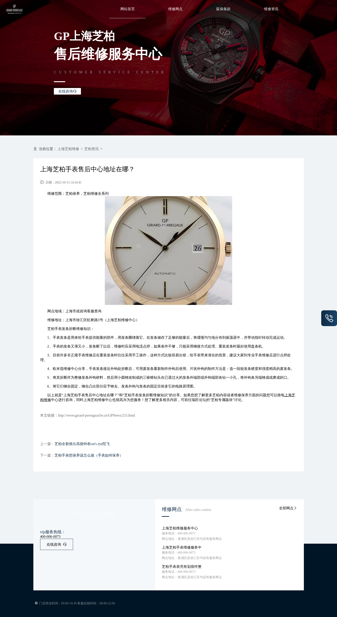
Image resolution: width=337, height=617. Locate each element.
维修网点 (175, 9)
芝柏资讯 (91, 149)
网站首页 (127, 9)
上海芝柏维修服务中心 (180, 528)
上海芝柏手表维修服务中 (182, 547)
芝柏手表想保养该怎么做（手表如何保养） (89, 455)
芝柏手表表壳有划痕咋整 (182, 566)
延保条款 (223, 9)
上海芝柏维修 (68, 149)
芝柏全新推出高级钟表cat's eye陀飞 (82, 444)
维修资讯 (271, 9)
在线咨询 (56, 544)
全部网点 (288, 508)
